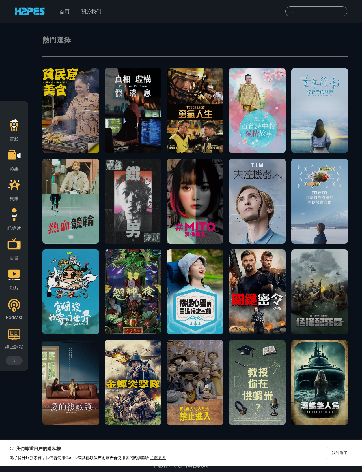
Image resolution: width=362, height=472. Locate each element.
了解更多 (159, 463)
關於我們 (91, 11)
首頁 (64, 11)
